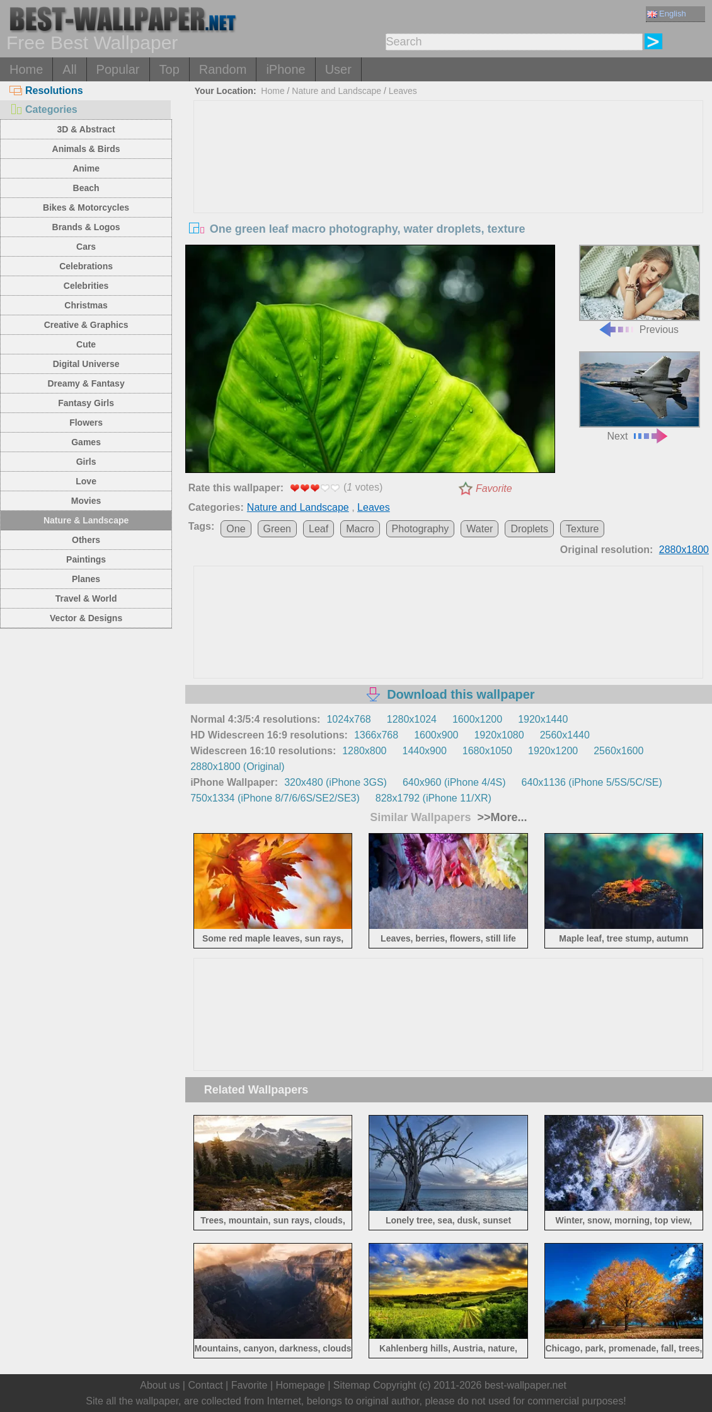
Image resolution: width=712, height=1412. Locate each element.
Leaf (318, 528)
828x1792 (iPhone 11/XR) (433, 798)
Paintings (86, 559)
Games (86, 442)
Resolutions (46, 90)
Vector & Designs (86, 618)
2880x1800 (684, 549)
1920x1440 (543, 719)
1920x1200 (553, 750)
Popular (118, 69)
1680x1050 (487, 750)
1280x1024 (412, 719)
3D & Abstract (86, 129)
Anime (86, 168)
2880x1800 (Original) (237, 766)
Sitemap (351, 1385)
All (69, 69)
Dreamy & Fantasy (86, 383)
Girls (86, 462)
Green (277, 528)
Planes (86, 579)
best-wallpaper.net (525, 1385)
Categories (43, 109)
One (235, 528)
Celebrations (86, 266)
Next (639, 396)
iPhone (285, 69)
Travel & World (86, 598)
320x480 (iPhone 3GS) (335, 782)
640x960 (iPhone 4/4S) (454, 782)
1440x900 (425, 750)
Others (86, 540)
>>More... (500, 817)
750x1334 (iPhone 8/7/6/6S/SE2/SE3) (275, 798)
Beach (86, 188)
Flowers (86, 422)
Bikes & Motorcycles (86, 207)
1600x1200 (477, 719)
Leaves (403, 91)
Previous (639, 289)
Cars (86, 247)
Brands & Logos (86, 227)
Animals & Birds (86, 149)
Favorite (494, 488)
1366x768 (376, 735)
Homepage (300, 1385)
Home (26, 69)
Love (86, 481)
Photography (420, 528)
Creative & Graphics (86, 325)
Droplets (529, 528)
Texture (582, 528)
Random (223, 69)
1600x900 (436, 735)
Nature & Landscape (86, 520)
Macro (360, 528)
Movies (86, 501)
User (338, 69)
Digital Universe (86, 364)
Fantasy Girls (86, 403)
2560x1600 (618, 750)
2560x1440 (565, 735)
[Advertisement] (448, 195)
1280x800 (364, 750)
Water (479, 528)
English (666, 13)
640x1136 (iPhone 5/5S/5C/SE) (592, 782)
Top (169, 69)
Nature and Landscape (336, 91)
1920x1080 (499, 735)
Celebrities (86, 286)
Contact (205, 1385)
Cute (86, 344)
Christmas (85, 305)
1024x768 (348, 719)
